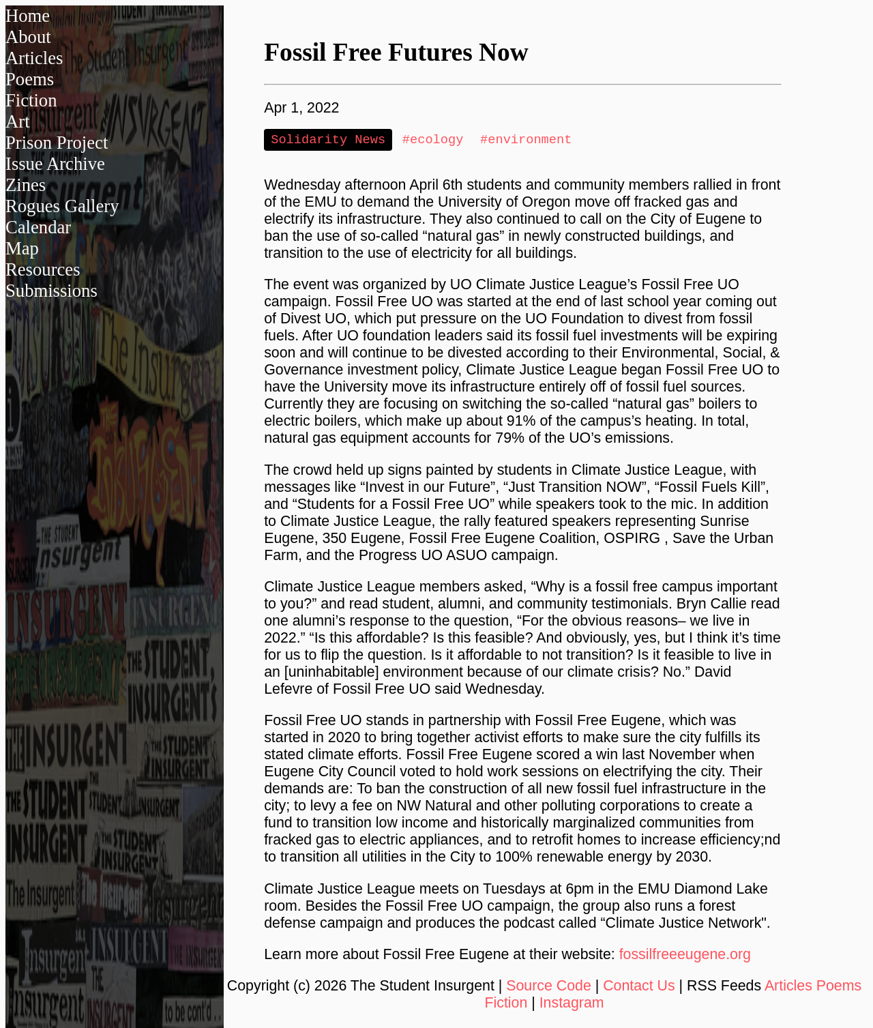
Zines (25, 185)
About (28, 37)
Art (17, 121)
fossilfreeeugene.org (685, 956)
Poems (29, 79)
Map (22, 248)
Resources (42, 269)
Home (27, 15)
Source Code (548, 987)
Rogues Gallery (62, 206)
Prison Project (56, 142)
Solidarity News (328, 140)
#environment (526, 140)
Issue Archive (55, 163)
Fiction (31, 100)
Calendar (38, 227)
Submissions (51, 290)
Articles (34, 58)
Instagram (571, 1004)
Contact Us (639, 987)
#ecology (433, 140)
